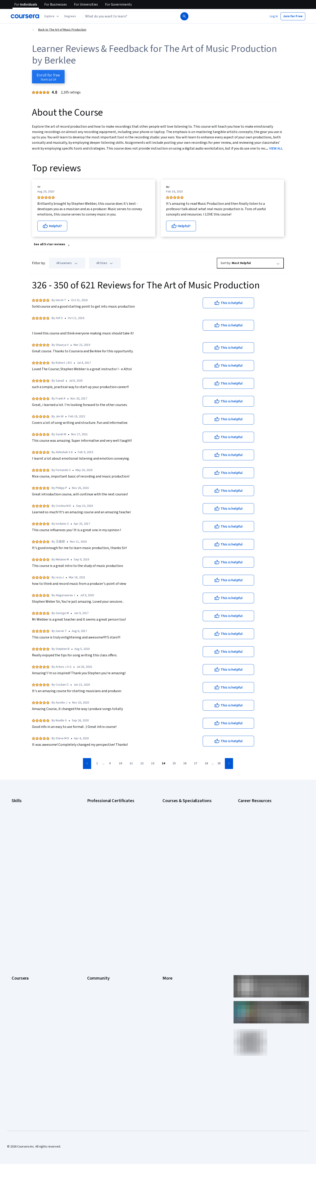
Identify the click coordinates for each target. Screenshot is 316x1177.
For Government (23, 963)
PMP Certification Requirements (259, 860)
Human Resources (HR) (27, 839)
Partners (93, 903)
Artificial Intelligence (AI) (28, 813)
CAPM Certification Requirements (260, 813)
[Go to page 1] (97, 763)
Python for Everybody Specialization (186, 866)
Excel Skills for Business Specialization (188, 839)
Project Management (26, 853)
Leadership (19, 910)
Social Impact (20, 983)
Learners (93, 896)
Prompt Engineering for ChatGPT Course (189, 860)
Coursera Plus (21, 930)
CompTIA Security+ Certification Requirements (269, 826)
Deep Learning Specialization (181, 833)
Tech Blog (94, 930)
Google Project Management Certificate (114, 833)
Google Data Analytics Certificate (109, 819)
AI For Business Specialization (182, 813)
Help (165, 923)
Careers (17, 916)
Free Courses (21, 990)
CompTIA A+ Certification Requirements (264, 819)
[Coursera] (25, 16)
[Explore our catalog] (52, 16)
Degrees (17, 950)
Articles (167, 943)
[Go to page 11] (131, 763)
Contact (167, 936)
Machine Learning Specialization (183, 853)
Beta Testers (96, 910)
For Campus (19, 970)
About (16, 896)
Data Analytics (21, 826)
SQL (14, 866)
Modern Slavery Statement (180, 963)
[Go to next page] (229, 763)
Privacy (167, 916)
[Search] (184, 16)
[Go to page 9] (110, 763)
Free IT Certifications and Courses (261, 839)
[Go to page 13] (153, 763)
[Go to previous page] (87, 763)
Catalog (17, 923)
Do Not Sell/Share (174, 970)
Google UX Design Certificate (106, 839)
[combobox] (130, 16)
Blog (90, 916)
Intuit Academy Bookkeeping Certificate (114, 866)
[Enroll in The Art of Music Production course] (48, 76)
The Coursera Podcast (102, 923)
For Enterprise (21, 957)
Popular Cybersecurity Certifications (262, 866)
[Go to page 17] (196, 763)
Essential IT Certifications (255, 833)
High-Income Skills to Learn (256, 846)
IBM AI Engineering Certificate (106, 846)
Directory (168, 950)
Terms (166, 910)
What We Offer (21, 903)
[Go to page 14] (163, 763)
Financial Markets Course (179, 846)
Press (166, 896)
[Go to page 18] (206, 763)
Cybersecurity (21, 819)
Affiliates (168, 957)
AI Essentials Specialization (180, 806)
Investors (168, 903)
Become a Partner (24, 977)
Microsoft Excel (22, 846)
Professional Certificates (28, 936)
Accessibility (170, 930)
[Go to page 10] (120, 763)
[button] (70, 16)
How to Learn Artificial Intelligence (260, 853)
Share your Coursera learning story (35, 997)
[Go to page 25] (219, 763)
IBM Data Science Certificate (106, 860)
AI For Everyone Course (178, 819)
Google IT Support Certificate (107, 826)
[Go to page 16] (185, 763)
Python (16, 860)
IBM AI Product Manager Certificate (110, 853)
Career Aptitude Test (252, 806)
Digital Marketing (23, 833)
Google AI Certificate (101, 806)
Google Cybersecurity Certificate (109, 813)
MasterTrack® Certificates (29, 943)
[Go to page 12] (142, 763)
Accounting (19, 806)
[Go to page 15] (174, 763)
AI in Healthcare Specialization (182, 826)
